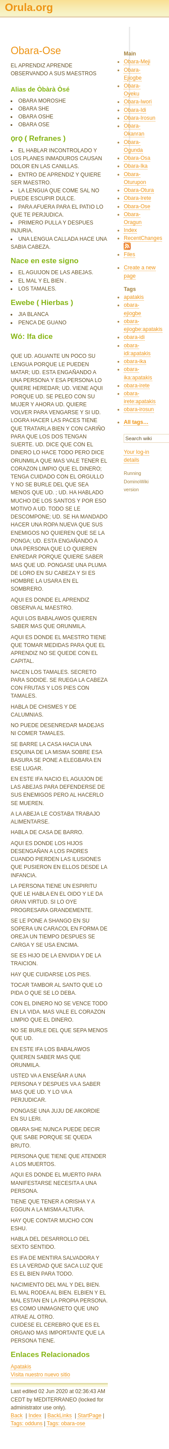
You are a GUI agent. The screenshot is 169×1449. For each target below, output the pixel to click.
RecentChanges (143, 238)
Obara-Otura (139, 190)
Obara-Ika (135, 166)
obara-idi (134, 337)
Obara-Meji (137, 62)
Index (35, 1415)
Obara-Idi (135, 110)
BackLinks (60, 1415)
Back (16, 1415)
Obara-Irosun (139, 118)
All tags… (136, 422)
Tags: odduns (26, 1423)
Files (129, 254)
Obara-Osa (137, 158)
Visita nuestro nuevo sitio (40, 1375)
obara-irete (137, 385)
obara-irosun (139, 409)
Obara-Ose (137, 206)
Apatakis (21, 1367)
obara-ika (135, 361)
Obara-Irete (137, 198)
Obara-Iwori (138, 102)
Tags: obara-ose (66, 1423)
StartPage (89, 1415)
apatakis (133, 297)
